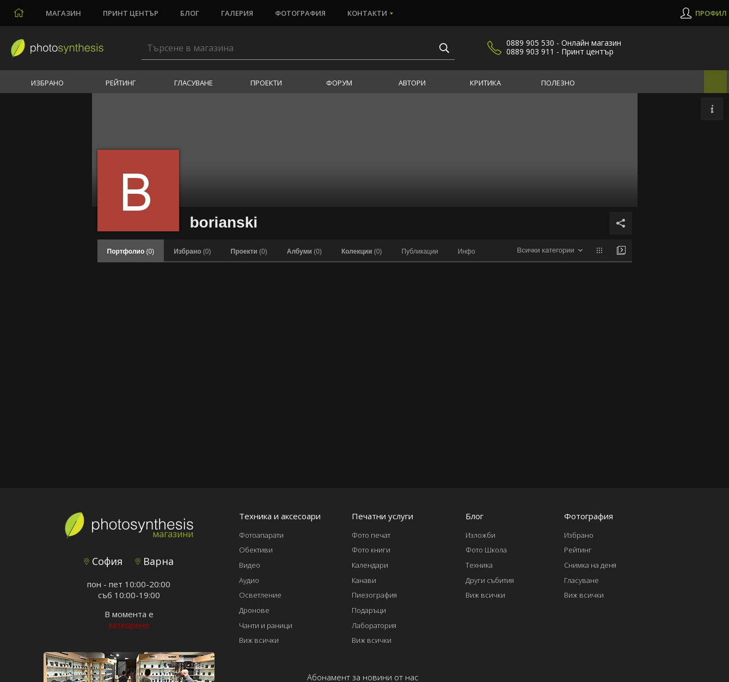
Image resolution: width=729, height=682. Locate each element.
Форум (339, 83)
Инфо (466, 251)
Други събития (489, 580)
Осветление (260, 595)
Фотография (300, 13)
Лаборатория (374, 625)
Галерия (237, 13)
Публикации (420, 251)
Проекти (266, 83)
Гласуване (193, 83)
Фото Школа (486, 550)
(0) (192, 251)
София (103, 561)
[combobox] (549, 250)
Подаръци (369, 610)
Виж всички (259, 640)
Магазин (63, 13)
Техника (479, 565)
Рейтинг (121, 83)
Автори (412, 83)
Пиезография (374, 595)
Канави (364, 580)
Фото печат (371, 535)
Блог (189, 13)
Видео (249, 565)
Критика (485, 83)
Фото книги (371, 550)
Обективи (256, 550)
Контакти (367, 13)
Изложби (480, 535)
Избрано (47, 83)
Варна (154, 561)
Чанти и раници (265, 625)
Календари (370, 565)
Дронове (254, 610)
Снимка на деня (590, 565)
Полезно (558, 83)
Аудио (249, 580)
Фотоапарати (261, 535)
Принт (130, 13)
